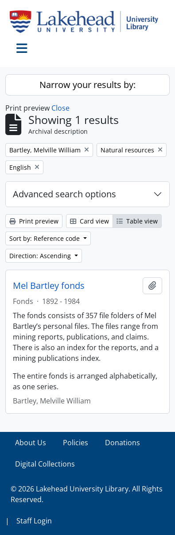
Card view (89, 221)
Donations (122, 442)
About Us (30, 442)
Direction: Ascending (41, 256)
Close (60, 108)
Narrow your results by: (87, 85)
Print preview (33, 221)
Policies (75, 442)
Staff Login (34, 521)
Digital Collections (45, 464)
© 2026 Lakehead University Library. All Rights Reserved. (87, 494)
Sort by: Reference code (45, 238)
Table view (137, 221)
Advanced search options (64, 194)
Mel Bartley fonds (49, 285)
